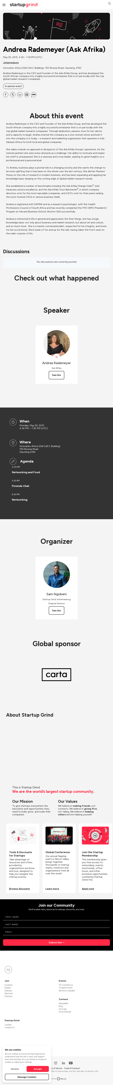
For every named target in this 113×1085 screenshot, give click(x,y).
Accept (38, 1068)
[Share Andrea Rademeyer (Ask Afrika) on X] (12, 94)
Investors (9, 985)
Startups (8, 990)
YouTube (63, 1009)
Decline (15, 1068)
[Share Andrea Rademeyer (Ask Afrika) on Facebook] (5, 94)
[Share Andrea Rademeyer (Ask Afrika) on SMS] (33, 94)
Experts (8, 988)
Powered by (56, 1078)
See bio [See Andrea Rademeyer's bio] (56, 375)
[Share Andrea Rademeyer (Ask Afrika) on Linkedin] (19, 94)
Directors (8, 996)
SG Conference (66, 985)
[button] (109, 3)
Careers (8, 1025)
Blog (61, 1006)
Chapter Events (65, 988)
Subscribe (55, 942)
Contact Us (10, 1027)
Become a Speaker (67, 990)
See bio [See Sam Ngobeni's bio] (56, 610)
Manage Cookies (27, 1076)
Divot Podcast (65, 1012)
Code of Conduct (72, 1068)
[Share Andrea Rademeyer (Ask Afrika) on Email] (26, 94)
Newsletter (63, 1003)
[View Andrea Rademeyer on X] (56, 357)
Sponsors (9, 993)
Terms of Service (55, 1068)
